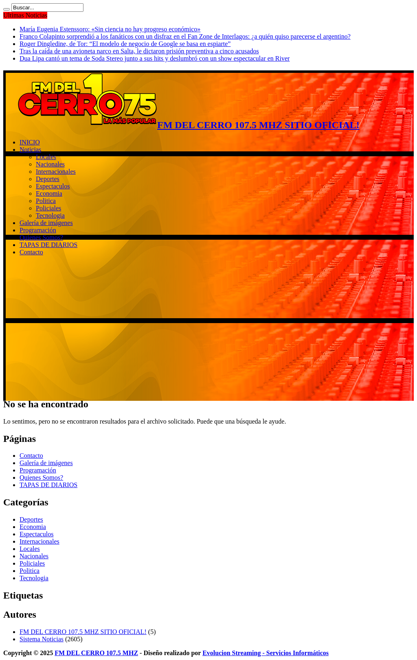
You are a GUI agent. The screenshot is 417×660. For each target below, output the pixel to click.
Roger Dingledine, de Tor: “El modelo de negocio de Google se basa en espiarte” (125, 43)
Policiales (48, 208)
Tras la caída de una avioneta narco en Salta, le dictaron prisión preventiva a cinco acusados (139, 51)
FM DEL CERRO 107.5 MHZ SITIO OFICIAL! (83, 631)
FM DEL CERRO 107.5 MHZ (96, 652)
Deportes (47, 178)
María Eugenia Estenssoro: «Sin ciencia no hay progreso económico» (110, 29)
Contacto (31, 252)
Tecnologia (50, 215)
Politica (46, 200)
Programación (38, 230)
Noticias (30, 149)
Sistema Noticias (42, 639)
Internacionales (56, 171)
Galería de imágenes (46, 222)
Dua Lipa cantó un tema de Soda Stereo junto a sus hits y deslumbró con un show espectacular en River (155, 58)
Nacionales (50, 164)
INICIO (30, 142)
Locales (46, 156)
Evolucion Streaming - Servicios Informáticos (265, 652)
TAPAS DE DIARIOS (48, 244)
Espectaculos (53, 186)
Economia (49, 193)
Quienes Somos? (41, 237)
